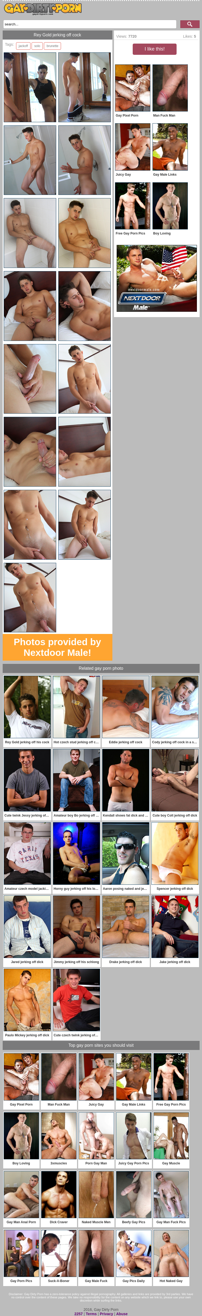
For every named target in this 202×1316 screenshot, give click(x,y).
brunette (52, 46)
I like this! (154, 49)
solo (37, 46)
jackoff (23, 46)
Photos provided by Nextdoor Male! (57, 647)
